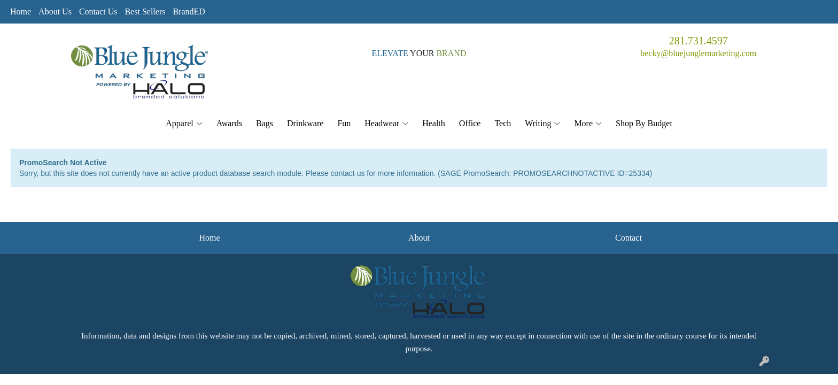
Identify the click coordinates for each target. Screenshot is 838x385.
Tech (502, 123)
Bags (264, 123)
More (588, 123)
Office (470, 123)
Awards (229, 123)
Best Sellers (145, 11)
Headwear (386, 123)
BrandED (189, 11)
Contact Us (98, 11)
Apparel (184, 123)
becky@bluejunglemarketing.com (698, 53)
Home (20, 11)
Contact (628, 237)
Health (433, 123)
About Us (55, 11)
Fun (344, 123)
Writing (542, 123)
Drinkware (305, 123)
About (419, 237)
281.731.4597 (698, 41)
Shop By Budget (644, 123)
